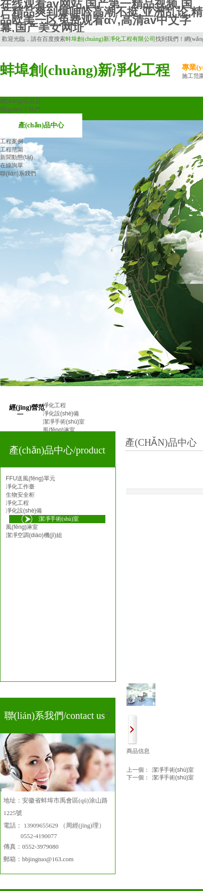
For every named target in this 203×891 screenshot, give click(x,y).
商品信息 (138, 751)
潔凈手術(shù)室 (160, 770)
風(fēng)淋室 (22, 527)
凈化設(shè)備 (24, 510)
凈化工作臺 (20, 486)
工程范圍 (11, 149)
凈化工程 (17, 503)
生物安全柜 (20, 494)
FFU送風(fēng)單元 (30, 478)
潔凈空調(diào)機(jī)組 (34, 535)
